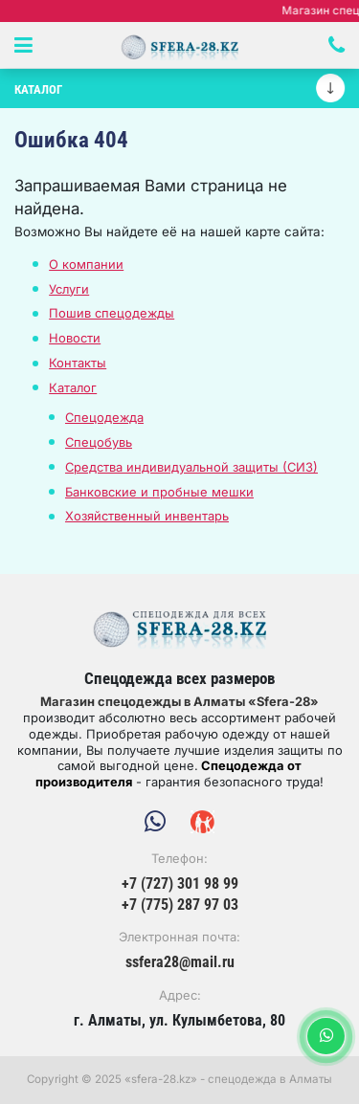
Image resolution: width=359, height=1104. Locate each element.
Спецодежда (104, 417)
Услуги (69, 289)
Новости (75, 337)
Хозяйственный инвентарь (147, 515)
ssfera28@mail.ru (180, 962)
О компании (86, 264)
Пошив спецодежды (111, 312)
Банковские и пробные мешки (159, 491)
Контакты (77, 362)
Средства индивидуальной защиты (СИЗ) (191, 467)
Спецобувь (98, 442)
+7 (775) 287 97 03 (180, 905)
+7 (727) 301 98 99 (180, 884)
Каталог (73, 387)
